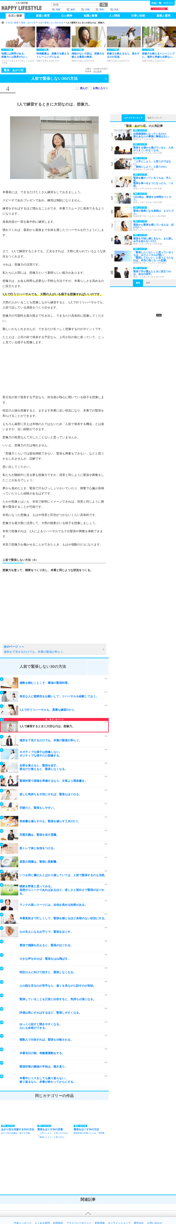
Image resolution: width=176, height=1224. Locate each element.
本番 (87, 9)
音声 (148, 283)
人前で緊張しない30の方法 (50, 22)
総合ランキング (155, 118)
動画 (138, 283)
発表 (116, 9)
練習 (73, 9)
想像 (58, 9)
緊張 (102, 9)
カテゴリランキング (133, 118)
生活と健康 (13, 22)
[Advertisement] (54, 370)
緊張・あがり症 (28, 22)
